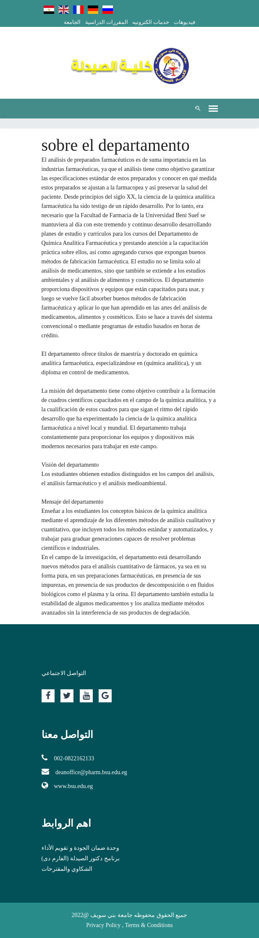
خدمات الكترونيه (150, 22)
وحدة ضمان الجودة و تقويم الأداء (81, 848)
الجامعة (72, 22)
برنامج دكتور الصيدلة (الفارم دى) (81, 858)
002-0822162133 (68, 758)
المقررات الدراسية (106, 22)
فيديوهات (184, 22)
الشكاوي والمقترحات (67, 869)
